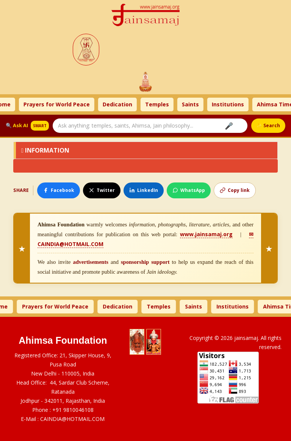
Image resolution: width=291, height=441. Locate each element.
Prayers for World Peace (60, 104)
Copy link (235, 190)
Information (45, 150)
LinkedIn (143, 190)
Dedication (120, 104)
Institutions (231, 104)
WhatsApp (188, 190)
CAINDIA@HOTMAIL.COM (72, 418)
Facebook (58, 190)
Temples (160, 104)
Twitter (102, 190)
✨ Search (268, 125)
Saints (193, 104)
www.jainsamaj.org (206, 234)
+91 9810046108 (73, 409)
